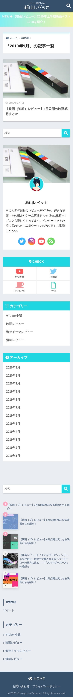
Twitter (53, 273)
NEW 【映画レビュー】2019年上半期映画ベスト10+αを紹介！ (36, 19)
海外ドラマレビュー (19, 332)
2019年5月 (13, 423)
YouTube (19, 273)
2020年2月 (13, 375)
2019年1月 (13, 455)
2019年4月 (13, 431)
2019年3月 (13, 439)
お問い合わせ (21, 686)
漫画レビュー (15, 340)
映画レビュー (15, 323)
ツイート (8, 610)
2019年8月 (13, 399)
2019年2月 (13, 447)
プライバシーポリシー (46, 686)
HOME (36, 678)
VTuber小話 (14, 315)
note (53, 287)
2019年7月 (13, 407)
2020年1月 (13, 383)
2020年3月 (13, 367)
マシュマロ (19, 287)
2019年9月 (13, 391)
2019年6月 (13, 415)
